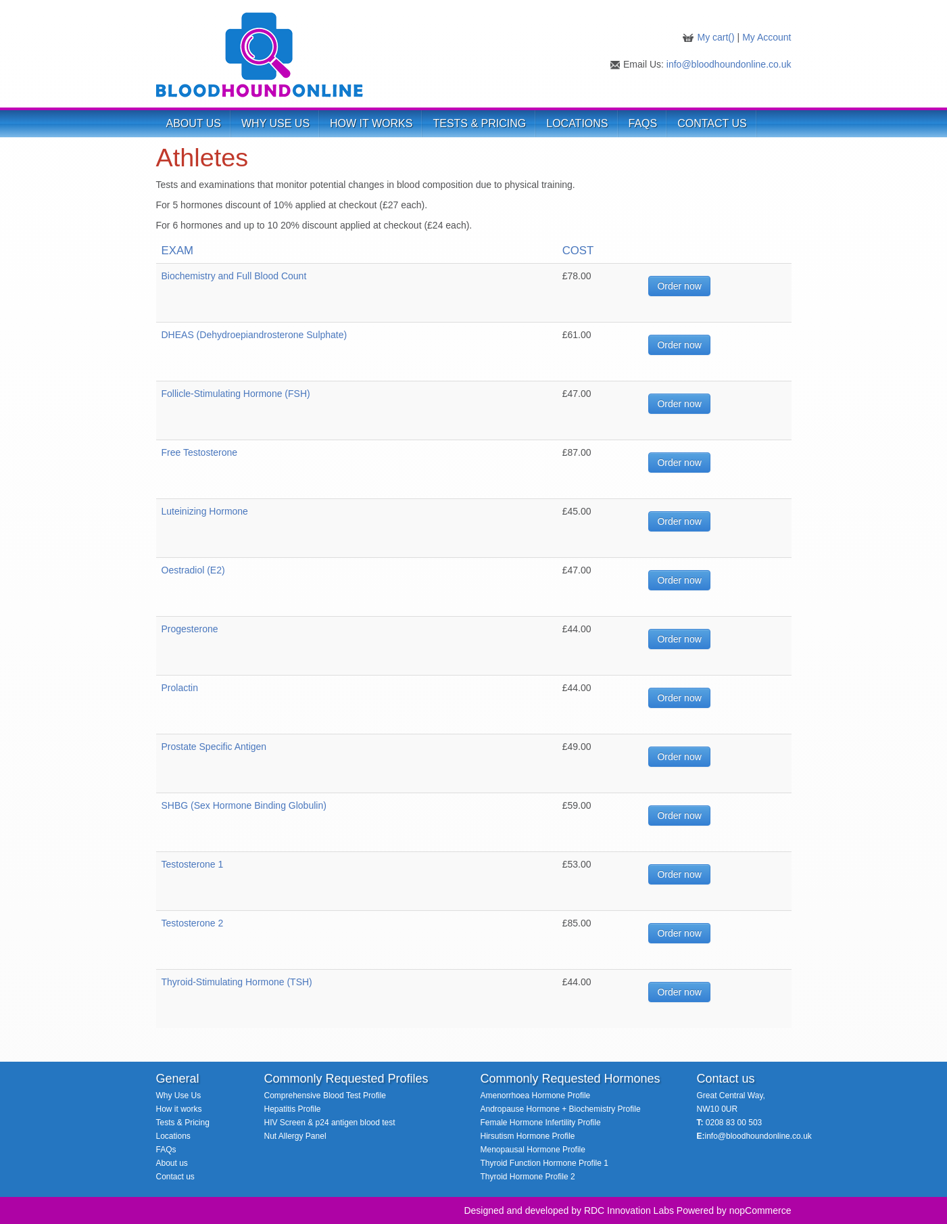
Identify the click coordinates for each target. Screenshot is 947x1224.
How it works (179, 1109)
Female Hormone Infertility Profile (541, 1122)
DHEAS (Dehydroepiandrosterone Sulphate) (254, 334)
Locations (173, 1136)
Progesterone (190, 628)
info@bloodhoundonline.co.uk (729, 64)
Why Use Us (178, 1095)
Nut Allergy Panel (295, 1136)
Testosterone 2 (193, 923)
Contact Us (712, 123)
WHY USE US (275, 123)
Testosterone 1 (193, 864)
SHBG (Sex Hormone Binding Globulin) (244, 805)
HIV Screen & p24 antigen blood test (329, 1122)
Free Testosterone (200, 452)
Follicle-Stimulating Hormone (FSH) (236, 393)
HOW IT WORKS (371, 123)
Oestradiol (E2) (193, 570)
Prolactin (180, 687)
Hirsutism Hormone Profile (528, 1136)
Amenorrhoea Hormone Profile (536, 1095)
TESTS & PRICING (479, 123)
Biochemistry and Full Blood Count (234, 275)
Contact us (175, 1176)
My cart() (717, 37)
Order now (679, 286)
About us (172, 1163)
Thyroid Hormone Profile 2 (528, 1176)
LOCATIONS (577, 123)
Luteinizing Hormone (205, 511)
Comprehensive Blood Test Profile (325, 1095)
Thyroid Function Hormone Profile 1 (544, 1163)
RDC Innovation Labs (629, 1210)
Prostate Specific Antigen (214, 746)
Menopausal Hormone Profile (533, 1149)
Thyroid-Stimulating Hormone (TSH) (237, 981)
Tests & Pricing (183, 1122)
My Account (766, 37)
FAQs (643, 123)
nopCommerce (760, 1210)
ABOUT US (194, 123)
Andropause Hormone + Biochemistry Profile (561, 1109)
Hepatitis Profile (292, 1109)
